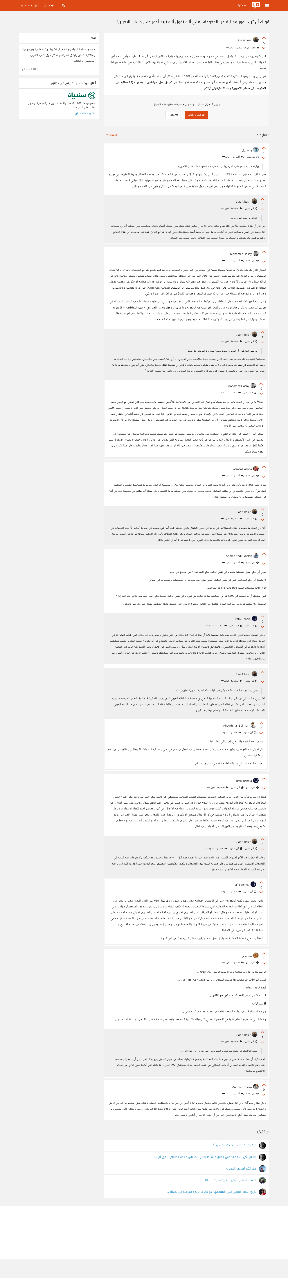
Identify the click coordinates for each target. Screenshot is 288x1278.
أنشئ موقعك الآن (85, 113)
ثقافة (255, 48)
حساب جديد (196, 114)
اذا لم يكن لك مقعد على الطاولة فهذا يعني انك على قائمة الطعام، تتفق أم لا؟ (205, 1176)
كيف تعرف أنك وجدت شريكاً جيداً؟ (234, 1165)
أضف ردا (238, 157)
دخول (173, 114)
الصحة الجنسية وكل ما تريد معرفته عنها (230, 1200)
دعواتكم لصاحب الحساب (241, 1188)
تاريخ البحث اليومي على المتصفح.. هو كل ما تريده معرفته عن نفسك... (211, 1211)
